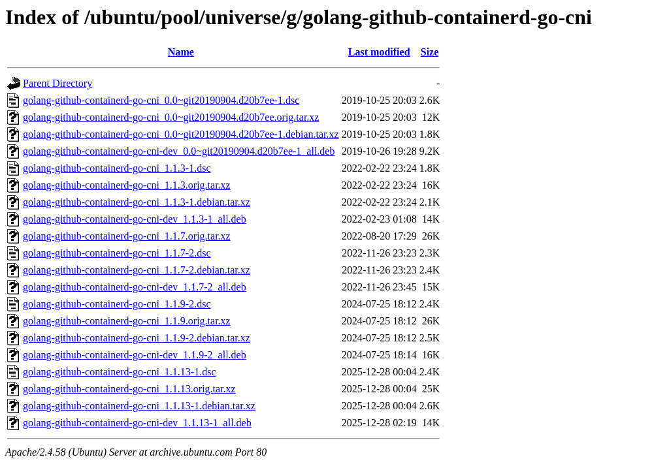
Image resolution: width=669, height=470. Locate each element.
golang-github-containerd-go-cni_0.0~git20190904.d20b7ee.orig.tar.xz (171, 117)
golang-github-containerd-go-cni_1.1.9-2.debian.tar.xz (136, 337)
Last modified (379, 51)
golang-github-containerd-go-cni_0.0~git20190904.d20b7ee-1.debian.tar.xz (181, 134)
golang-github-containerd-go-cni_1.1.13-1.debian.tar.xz (139, 405)
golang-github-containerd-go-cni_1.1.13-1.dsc (119, 371)
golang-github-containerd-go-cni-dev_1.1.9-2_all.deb (134, 354)
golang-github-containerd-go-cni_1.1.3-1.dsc (116, 168)
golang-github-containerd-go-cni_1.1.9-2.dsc (116, 303)
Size (430, 51)
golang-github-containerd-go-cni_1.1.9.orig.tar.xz (127, 320)
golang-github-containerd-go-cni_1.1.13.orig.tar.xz (129, 388)
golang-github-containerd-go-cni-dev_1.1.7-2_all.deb (134, 286)
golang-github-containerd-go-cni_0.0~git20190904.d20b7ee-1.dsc (161, 100)
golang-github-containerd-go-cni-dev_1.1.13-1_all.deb (137, 422)
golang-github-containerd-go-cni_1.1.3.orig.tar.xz (127, 185)
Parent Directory (57, 83)
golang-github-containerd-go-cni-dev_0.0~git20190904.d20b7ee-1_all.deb (178, 151)
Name (181, 51)
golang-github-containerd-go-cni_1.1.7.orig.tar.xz (127, 236)
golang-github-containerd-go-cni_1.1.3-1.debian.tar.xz (136, 202)
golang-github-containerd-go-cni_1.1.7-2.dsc (116, 252)
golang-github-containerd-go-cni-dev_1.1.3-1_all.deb (134, 219)
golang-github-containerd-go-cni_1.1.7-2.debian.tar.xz (136, 269)
